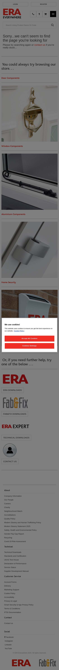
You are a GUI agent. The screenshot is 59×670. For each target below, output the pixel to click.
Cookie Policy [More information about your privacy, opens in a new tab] (19, 331)
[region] (30, 335)
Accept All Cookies (29, 338)
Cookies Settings (29, 346)
